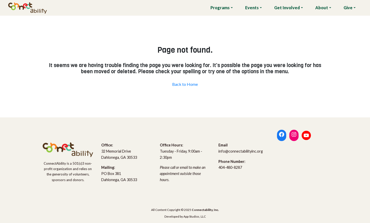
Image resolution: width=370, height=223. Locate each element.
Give (348, 7)
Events (252, 7)
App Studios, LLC (194, 216)
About (321, 7)
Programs (220, 7)
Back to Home (185, 84)
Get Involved (287, 7)
